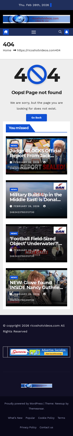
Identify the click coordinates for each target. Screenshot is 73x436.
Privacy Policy (28, 427)
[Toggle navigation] (33, 32)
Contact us (46, 427)
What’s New (15, 417)
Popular (30, 417)
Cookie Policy (46, 417)
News (14, 145)
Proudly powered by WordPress (24, 403)
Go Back (37, 117)
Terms (61, 417)
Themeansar (36, 408)
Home (7, 50)
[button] (60, 32)
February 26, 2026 (27, 162)
